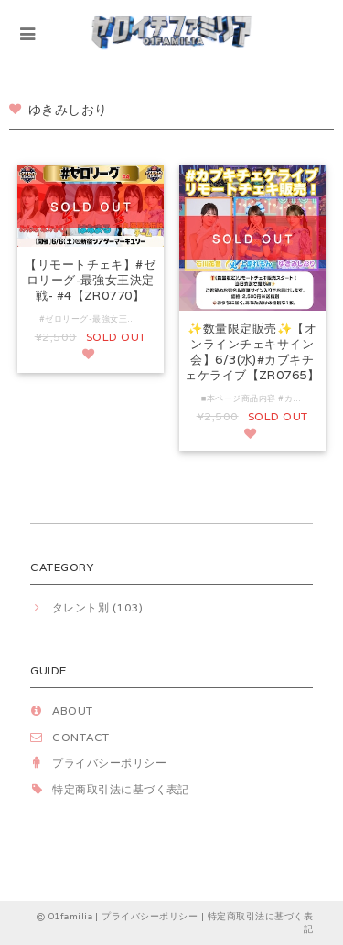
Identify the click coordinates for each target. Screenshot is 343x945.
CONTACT (80, 737)
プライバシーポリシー (109, 763)
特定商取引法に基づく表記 (120, 789)
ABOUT (72, 710)
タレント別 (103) (98, 607)
